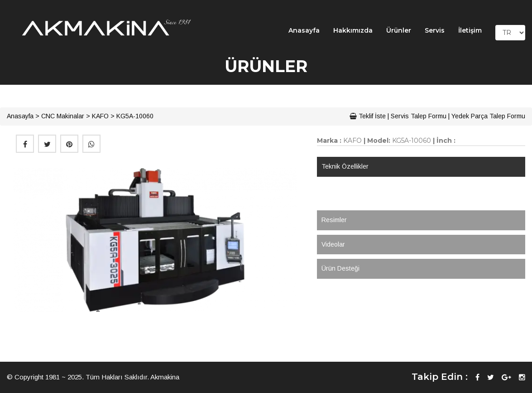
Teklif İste (368, 116)
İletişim (470, 30)
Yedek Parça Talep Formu (488, 116)
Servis (435, 30)
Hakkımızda (353, 30)
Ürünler (398, 30)
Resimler (334, 219)
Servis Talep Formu (418, 116)
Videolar (333, 244)
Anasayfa (304, 30)
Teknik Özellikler (345, 166)
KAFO (100, 116)
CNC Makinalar (62, 116)
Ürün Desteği (340, 268)
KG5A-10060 (134, 116)
